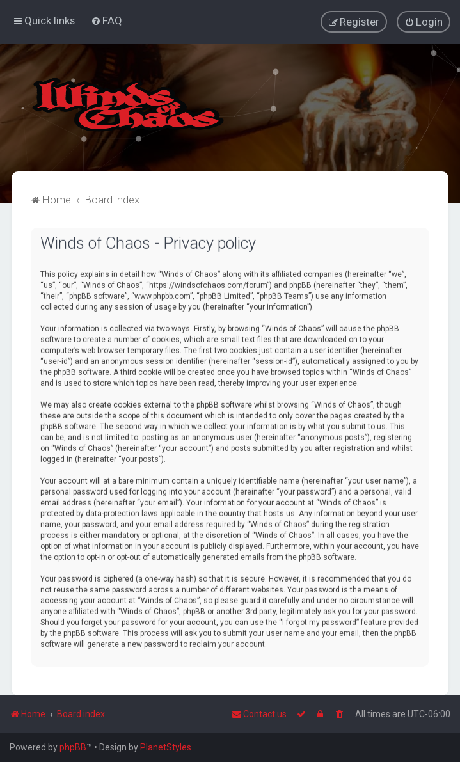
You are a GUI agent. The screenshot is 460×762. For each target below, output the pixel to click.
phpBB (72, 747)
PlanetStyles (165, 747)
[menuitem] (106, 19)
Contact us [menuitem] (259, 714)
